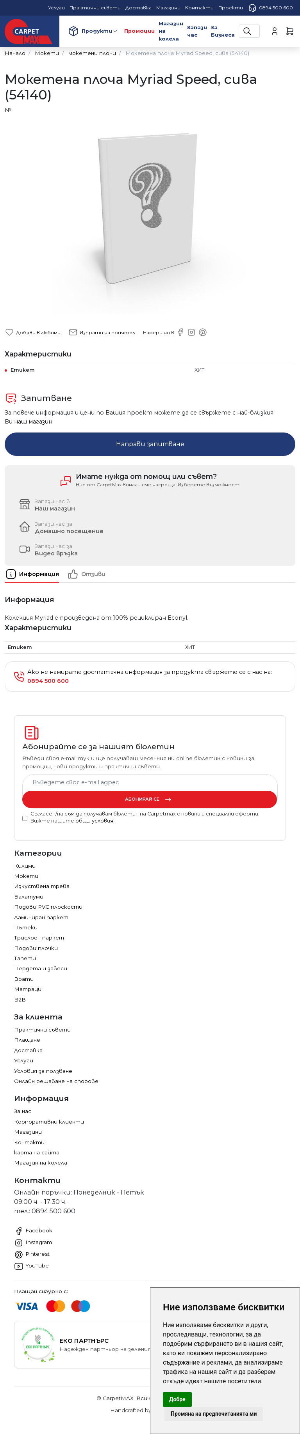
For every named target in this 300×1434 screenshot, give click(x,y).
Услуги (23, 1060)
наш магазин (33, 421)
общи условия (94, 821)
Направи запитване (150, 444)
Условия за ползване (43, 1071)
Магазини (28, 1132)
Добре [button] (177, 1399)
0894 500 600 (270, 7)
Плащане (27, 1040)
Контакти (29, 1142)
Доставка (28, 1050)
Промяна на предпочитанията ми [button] (214, 1414)
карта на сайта (36, 1152)
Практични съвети (42, 1029)
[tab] (36, 574)
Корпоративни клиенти (49, 1121)
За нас (22, 1111)
